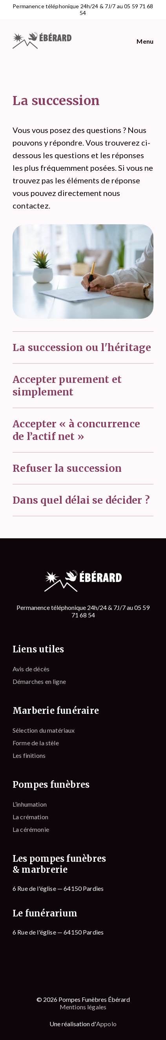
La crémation (30, 816)
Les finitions (29, 755)
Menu (145, 41)
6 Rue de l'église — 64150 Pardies (58, 888)
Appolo (106, 1023)
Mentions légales (83, 1006)
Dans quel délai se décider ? (81, 500)
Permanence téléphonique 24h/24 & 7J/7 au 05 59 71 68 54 (83, 9)
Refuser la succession (67, 468)
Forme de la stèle (36, 742)
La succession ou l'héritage (82, 347)
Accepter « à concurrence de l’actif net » (76, 430)
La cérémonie (31, 829)
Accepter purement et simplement (67, 385)
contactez (31, 205)
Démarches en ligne (39, 681)
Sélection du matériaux (44, 730)
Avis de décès (31, 668)
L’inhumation (30, 804)
